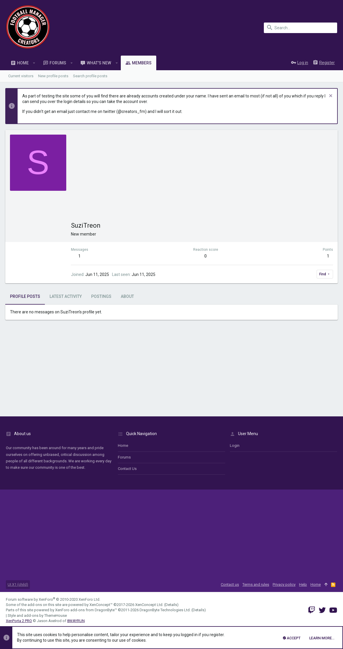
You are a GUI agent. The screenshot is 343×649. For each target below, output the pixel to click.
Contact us (127, 468)
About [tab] (128, 296)
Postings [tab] (102, 296)
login (235, 445)
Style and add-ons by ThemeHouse (37, 615)
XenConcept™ (101, 604)
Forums (124, 457)
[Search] (300, 28)
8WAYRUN (76, 621)
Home (123, 445)
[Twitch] (311, 610)
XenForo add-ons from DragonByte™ (86, 610)
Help (303, 584)
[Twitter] (322, 610)
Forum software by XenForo (53, 599)
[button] (34, 63)
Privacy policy (284, 584)
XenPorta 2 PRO (19, 621)
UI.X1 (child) (18, 584)
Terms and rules (255, 584)
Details (171, 604)
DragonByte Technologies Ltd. (165, 610)
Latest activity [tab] (66, 296)
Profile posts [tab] (26, 296)
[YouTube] (333, 610)
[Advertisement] (202, 178)
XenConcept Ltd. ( (150, 604)
